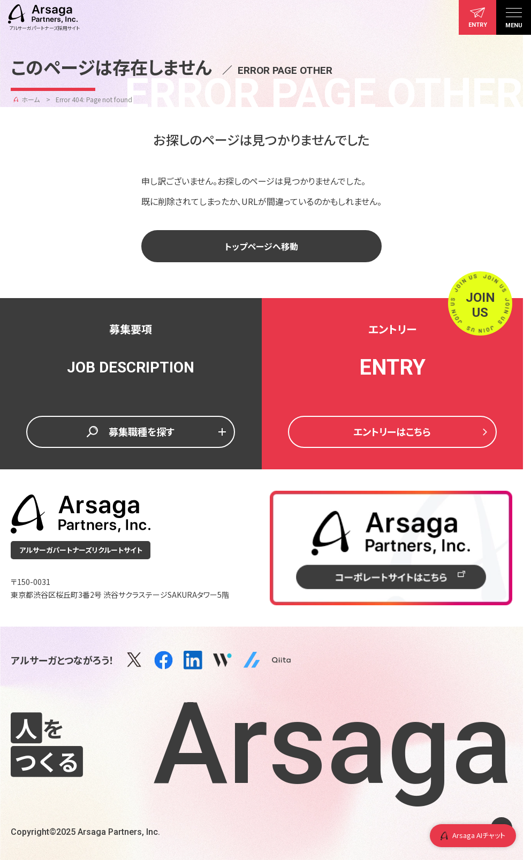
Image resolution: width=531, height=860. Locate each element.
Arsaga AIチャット (473, 835)
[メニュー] (513, 17)
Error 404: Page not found (94, 99)
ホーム (30, 99)
